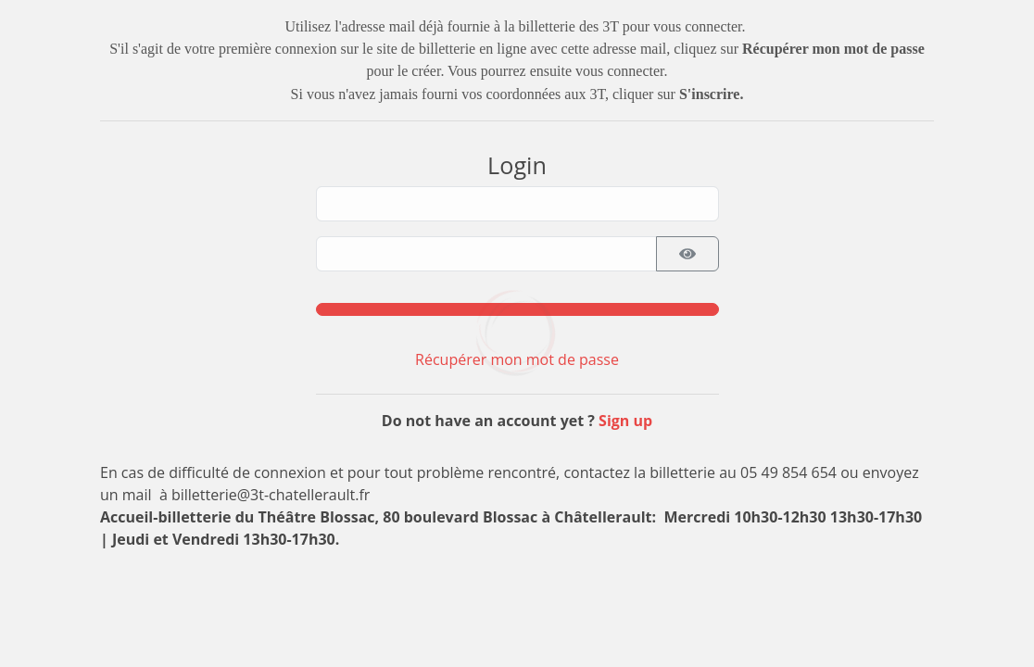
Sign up (625, 420)
